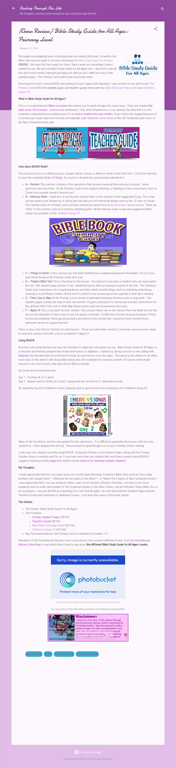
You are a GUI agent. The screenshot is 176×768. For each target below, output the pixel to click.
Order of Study (53, 177)
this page (50, 460)
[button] (155, 29)
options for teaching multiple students (103, 460)
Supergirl (23, 355)
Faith (48, 654)
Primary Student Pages (46, 517)
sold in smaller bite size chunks (93, 114)
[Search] (162, 9)
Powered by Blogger (88, 752)
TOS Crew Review (87, 654)
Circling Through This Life (40, 8)
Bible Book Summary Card (116, 205)
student (51, 87)
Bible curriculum (58, 105)
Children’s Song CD (68, 213)
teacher (74, 87)
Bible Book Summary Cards (121, 87)
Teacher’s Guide (41, 521)
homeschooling (64, 654)
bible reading (34, 654)
